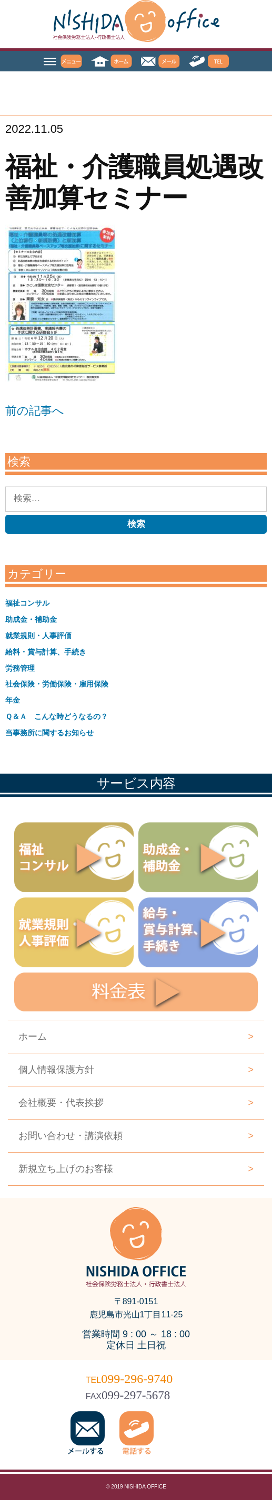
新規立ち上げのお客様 (136, 1169)
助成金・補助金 (31, 619)
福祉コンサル (27, 603)
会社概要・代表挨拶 (136, 1102)
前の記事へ (34, 410)
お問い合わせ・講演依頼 (136, 1136)
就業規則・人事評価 (38, 635)
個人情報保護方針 (136, 1069)
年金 (12, 700)
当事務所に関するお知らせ (49, 732)
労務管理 (20, 668)
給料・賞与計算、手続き (45, 652)
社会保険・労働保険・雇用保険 (56, 684)
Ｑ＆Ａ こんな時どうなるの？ (56, 716)
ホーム (136, 1036)
